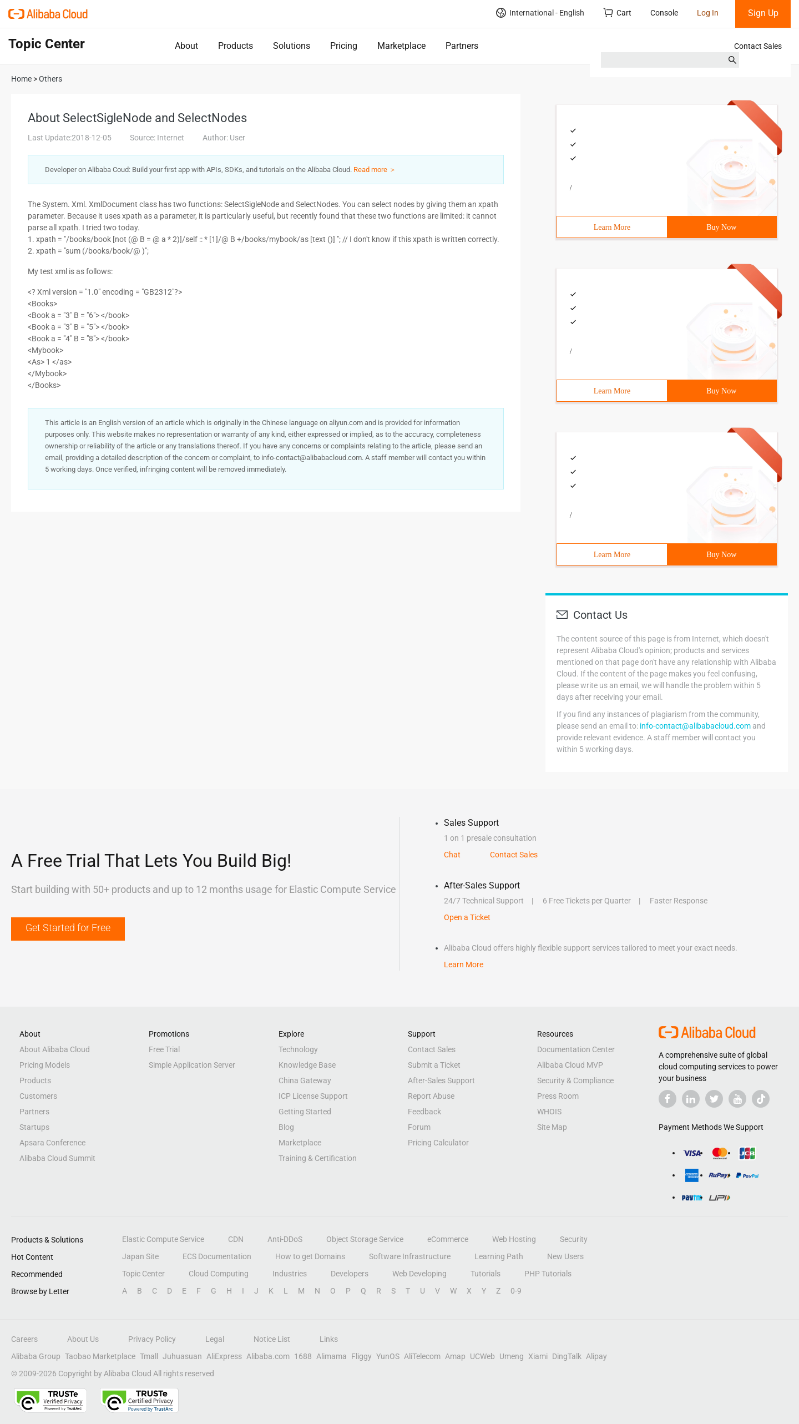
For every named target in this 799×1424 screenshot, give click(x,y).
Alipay (596, 1356)
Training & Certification (318, 1158)
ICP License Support (313, 1096)
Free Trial (164, 1049)
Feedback (424, 1111)
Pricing (343, 46)
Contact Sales (758, 46)
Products (235, 46)
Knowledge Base (307, 1065)
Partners (462, 46)
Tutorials (485, 1273)
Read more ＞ (374, 169)
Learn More (612, 227)
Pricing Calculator (438, 1142)
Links (329, 1339)
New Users (565, 1256)
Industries (289, 1273)
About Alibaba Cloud (54, 1049)
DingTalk (566, 1356)
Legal (214, 1339)
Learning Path (498, 1256)
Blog (286, 1127)
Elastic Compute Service (163, 1239)
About (186, 46)
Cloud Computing (219, 1273)
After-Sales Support (441, 1080)
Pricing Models (44, 1065)
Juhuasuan (182, 1356)
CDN (236, 1239)
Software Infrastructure (410, 1256)
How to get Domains (310, 1256)
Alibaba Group (35, 1356)
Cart (617, 12)
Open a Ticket (467, 917)
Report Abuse (431, 1096)
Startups (34, 1127)
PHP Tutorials (548, 1273)
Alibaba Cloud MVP (570, 1065)
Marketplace (401, 46)
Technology (298, 1049)
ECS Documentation (217, 1256)
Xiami (538, 1356)
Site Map (552, 1127)
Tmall (149, 1356)
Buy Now (721, 227)
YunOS (388, 1356)
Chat (452, 854)
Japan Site (140, 1256)
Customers (38, 1096)
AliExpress (224, 1356)
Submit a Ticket (434, 1065)
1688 (303, 1356)
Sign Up (763, 13)
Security (574, 1239)
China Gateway (305, 1080)
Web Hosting (514, 1239)
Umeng (511, 1356)
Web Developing (419, 1273)
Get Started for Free (68, 927)
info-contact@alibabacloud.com (695, 725)
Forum (419, 1127)
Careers (24, 1339)
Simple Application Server (192, 1065)
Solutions (291, 46)
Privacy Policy (152, 1339)
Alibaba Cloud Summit (57, 1158)
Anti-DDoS (284, 1239)
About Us (83, 1339)
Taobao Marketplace (100, 1356)
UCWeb (482, 1356)
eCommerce (447, 1239)
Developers (349, 1273)
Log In (708, 12)
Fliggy (361, 1356)
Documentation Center (576, 1049)
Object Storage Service (364, 1239)
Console (664, 12)
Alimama (331, 1356)
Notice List (272, 1339)
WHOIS (549, 1111)
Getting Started (305, 1111)
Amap (455, 1356)
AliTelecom (422, 1356)
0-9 (516, 1290)
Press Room (558, 1096)
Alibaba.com (268, 1356)
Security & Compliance (575, 1080)
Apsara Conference (52, 1142)
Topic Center (143, 1273)
